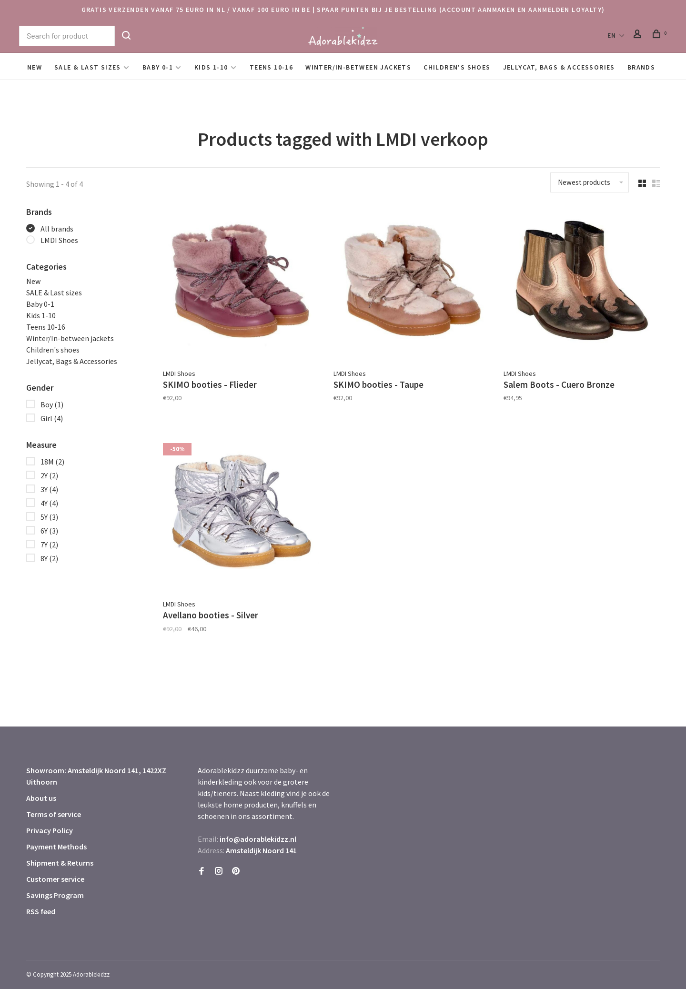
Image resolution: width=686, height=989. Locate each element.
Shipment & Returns (59, 858)
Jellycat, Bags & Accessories (559, 67)
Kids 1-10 (211, 67)
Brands (641, 67)
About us (41, 793)
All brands (56, 228)
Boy (51, 404)
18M (52, 461)
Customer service (55, 874)
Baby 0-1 (157, 67)
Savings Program (55, 891)
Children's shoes (457, 67)
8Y (49, 558)
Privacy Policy (49, 826)
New (34, 67)
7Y (49, 544)
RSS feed (40, 907)
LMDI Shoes (59, 240)
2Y (49, 475)
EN (611, 35)
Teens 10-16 (271, 67)
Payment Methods (56, 842)
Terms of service (53, 810)
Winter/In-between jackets (358, 67)
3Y (49, 489)
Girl (51, 418)
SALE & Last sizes (87, 67)
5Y (49, 517)
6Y (49, 530)
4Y (49, 503)
